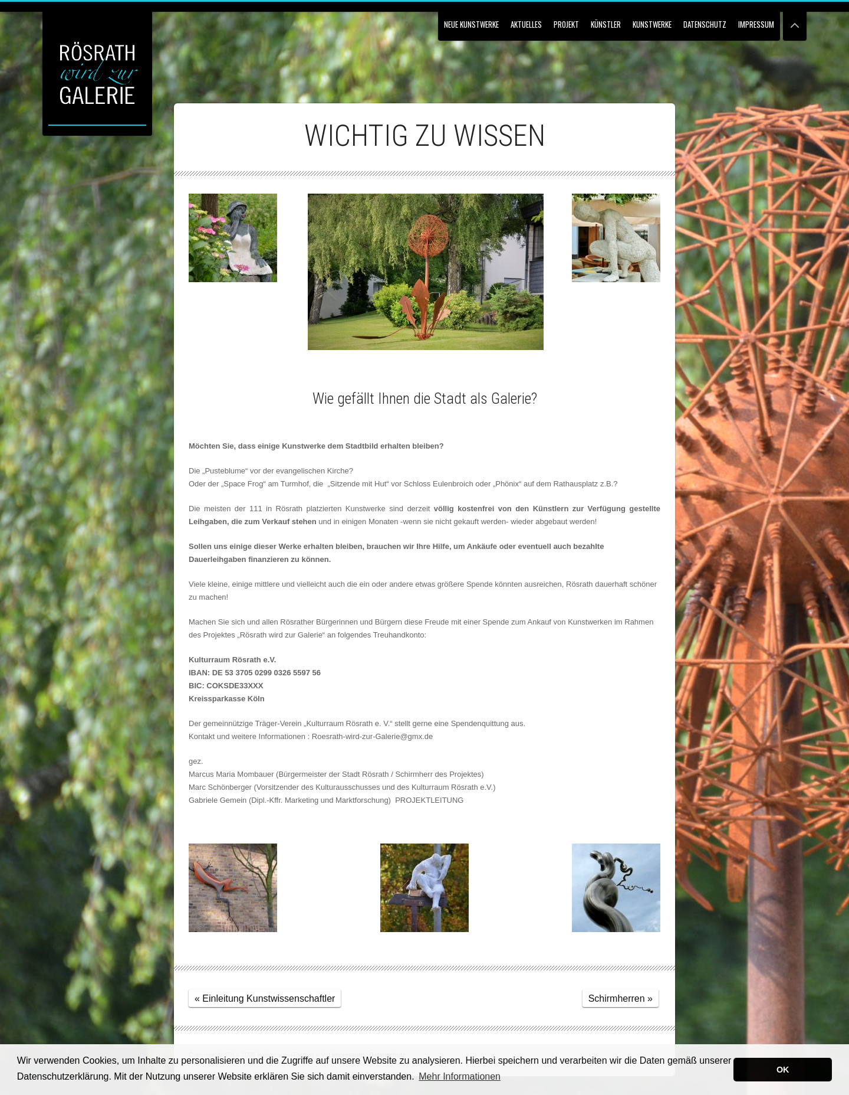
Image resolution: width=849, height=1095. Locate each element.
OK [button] (782, 1069)
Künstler (606, 24)
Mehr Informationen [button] (460, 1076)
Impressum (756, 24)
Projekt (566, 24)
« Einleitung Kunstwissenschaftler (265, 998)
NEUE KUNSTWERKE (471, 24)
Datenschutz (704, 24)
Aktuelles (526, 24)
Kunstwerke (652, 24)
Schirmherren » (620, 998)
